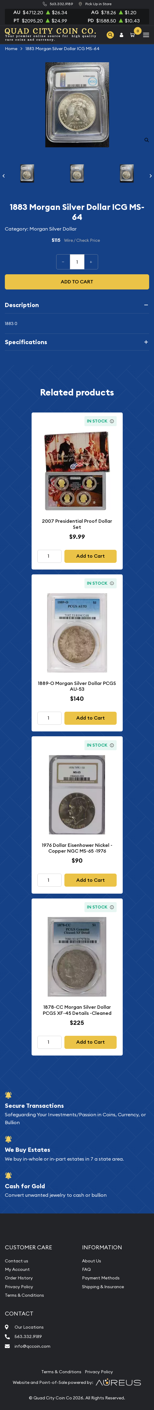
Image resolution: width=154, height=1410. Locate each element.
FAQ (86, 1269)
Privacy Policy (19, 1286)
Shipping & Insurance (103, 1286)
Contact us (16, 1261)
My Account (17, 1269)
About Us (91, 1261)
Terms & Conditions (24, 1295)
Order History (19, 1278)
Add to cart (77, 282)
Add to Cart (90, 556)
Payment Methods (101, 1278)
